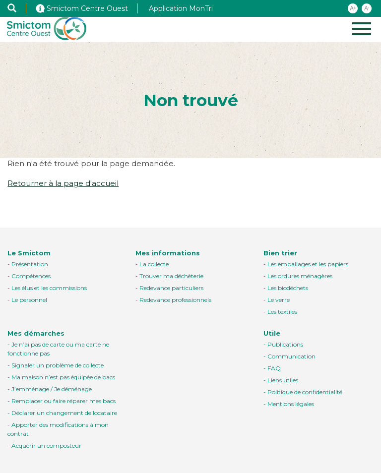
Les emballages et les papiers (307, 264)
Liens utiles (282, 380)
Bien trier (280, 253)
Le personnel (29, 299)
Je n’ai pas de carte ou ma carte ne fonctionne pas (58, 349)
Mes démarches (35, 333)
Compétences (31, 276)
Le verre (278, 299)
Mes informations (167, 253)
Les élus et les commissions (49, 288)
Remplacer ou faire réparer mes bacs (63, 401)
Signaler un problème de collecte (57, 365)
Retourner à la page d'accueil (63, 183)
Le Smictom (29, 253)
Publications (285, 344)
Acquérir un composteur (46, 445)
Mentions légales (290, 404)
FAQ (274, 368)
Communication (291, 356)
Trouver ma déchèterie (171, 276)
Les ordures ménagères (299, 276)
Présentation (29, 264)
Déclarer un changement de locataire (64, 412)
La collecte (154, 264)
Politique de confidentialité (304, 392)
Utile (271, 333)
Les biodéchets (287, 288)
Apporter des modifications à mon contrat (58, 429)
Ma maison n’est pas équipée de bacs (63, 377)
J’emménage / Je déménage (51, 389)
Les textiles (282, 311)
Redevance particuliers (171, 288)
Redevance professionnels (175, 299)
